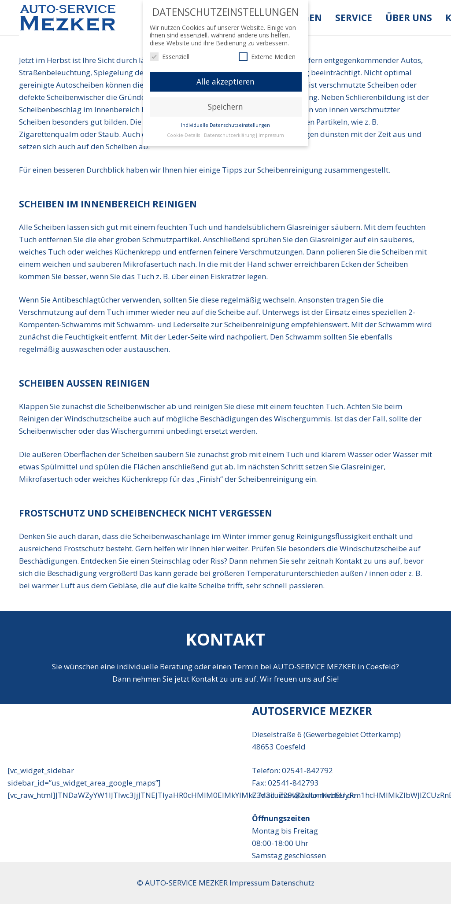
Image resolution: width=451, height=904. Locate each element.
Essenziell (169, 56)
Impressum (271, 135)
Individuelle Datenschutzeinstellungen (225, 125)
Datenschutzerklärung (229, 135)
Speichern (225, 106)
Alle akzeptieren (225, 81)
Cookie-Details (183, 135)
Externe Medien (267, 56)
